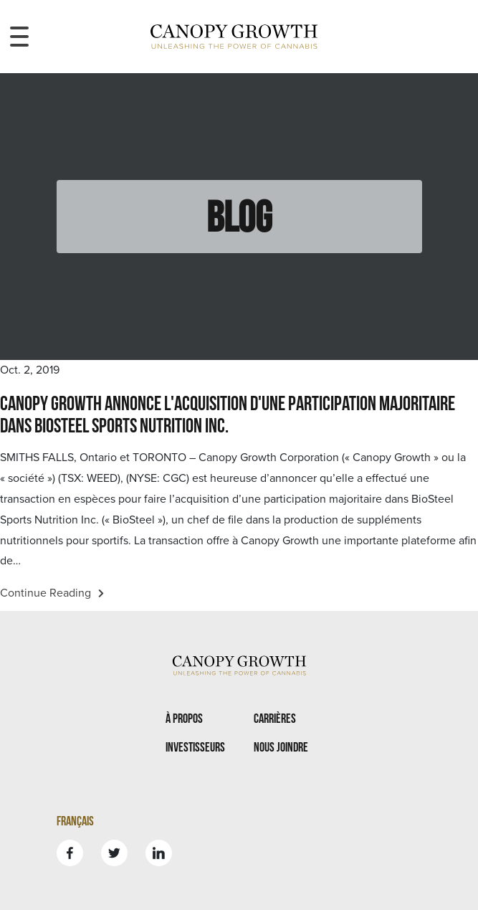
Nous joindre (281, 747)
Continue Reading (52, 593)
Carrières (275, 718)
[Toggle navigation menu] (19, 37)
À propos (184, 718)
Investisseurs (195, 747)
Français (75, 821)
